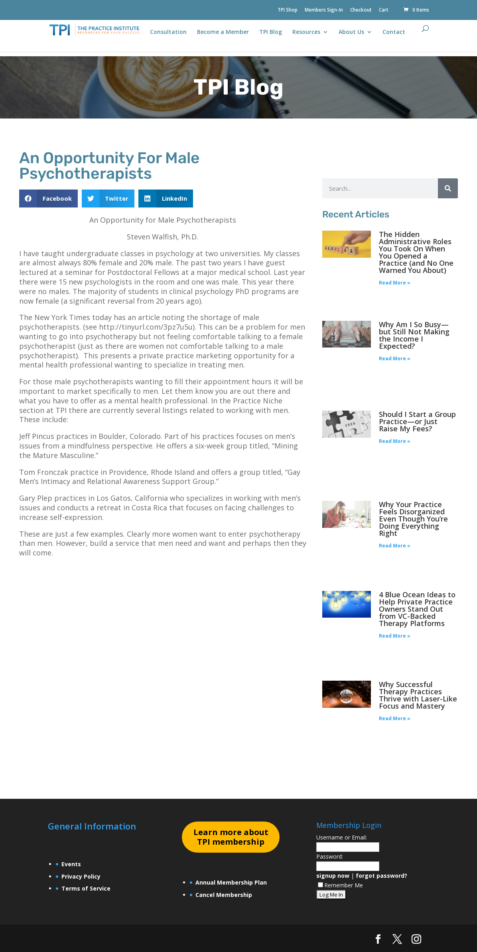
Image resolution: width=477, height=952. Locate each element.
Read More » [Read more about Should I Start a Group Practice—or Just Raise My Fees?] (394, 441)
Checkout (361, 10)
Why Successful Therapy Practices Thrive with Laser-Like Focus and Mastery (418, 695)
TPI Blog (270, 32)
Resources (306, 32)
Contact (393, 32)
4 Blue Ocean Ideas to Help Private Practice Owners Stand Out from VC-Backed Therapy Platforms (417, 609)
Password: (329, 856)
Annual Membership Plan (231, 882)
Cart (383, 10)
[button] (48, 198)
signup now (332, 875)
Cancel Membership (223, 895)
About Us (351, 32)
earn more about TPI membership (230, 837)
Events (71, 864)
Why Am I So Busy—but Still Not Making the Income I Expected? (414, 335)
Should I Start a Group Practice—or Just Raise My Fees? (417, 421)
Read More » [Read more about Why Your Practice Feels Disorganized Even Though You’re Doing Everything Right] (394, 545)
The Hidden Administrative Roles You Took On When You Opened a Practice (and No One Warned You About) (416, 252)
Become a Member (223, 32)
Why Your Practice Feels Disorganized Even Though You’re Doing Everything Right (413, 519)
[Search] (448, 188)
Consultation (168, 32)
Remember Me (340, 885)
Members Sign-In (324, 10)
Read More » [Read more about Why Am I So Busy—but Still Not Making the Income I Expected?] (394, 358)
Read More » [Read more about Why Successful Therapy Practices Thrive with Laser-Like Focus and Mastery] (394, 718)
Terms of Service (85, 888)
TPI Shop (288, 10)
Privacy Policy (81, 876)
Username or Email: (341, 837)
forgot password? (381, 875)
